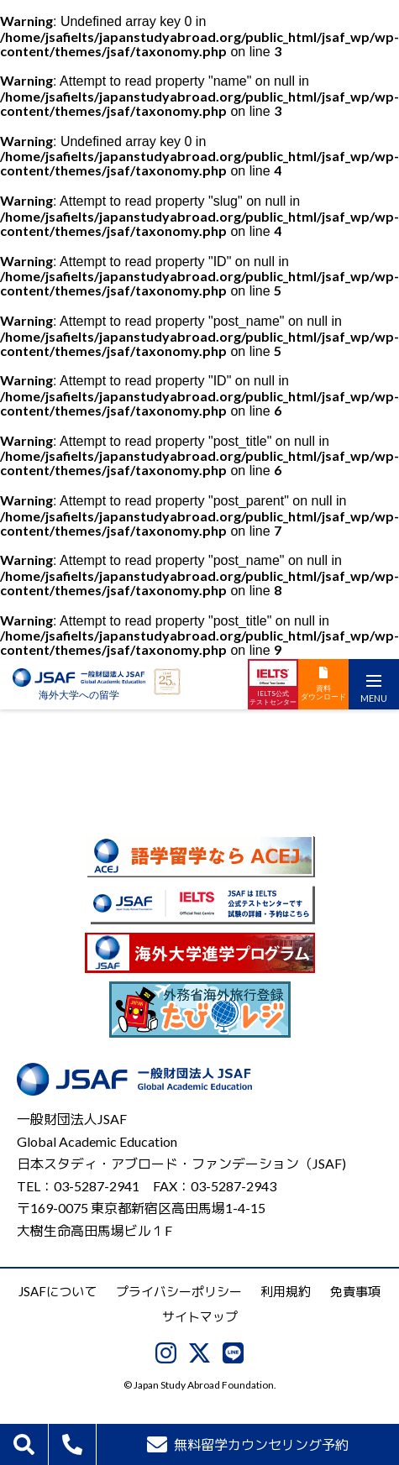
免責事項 (355, 1291)
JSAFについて (57, 1291)
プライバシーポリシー (179, 1291)
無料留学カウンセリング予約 (248, 1444)
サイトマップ (200, 1316)
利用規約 (285, 1291)
